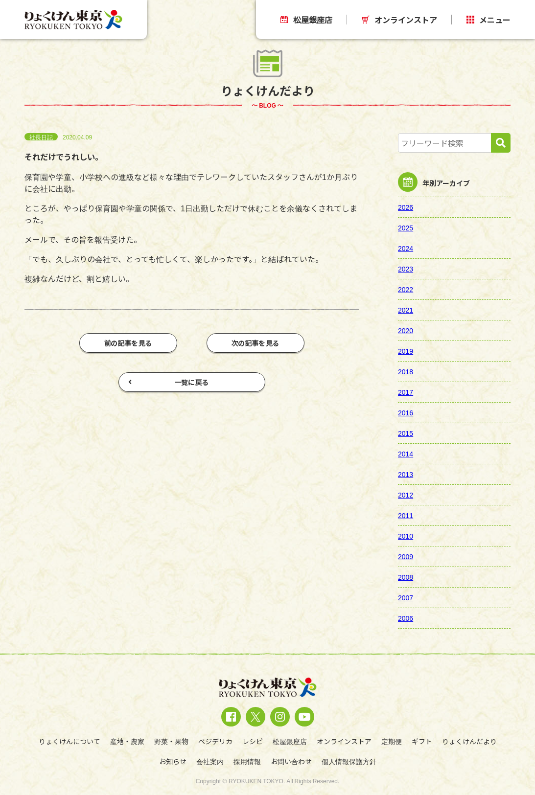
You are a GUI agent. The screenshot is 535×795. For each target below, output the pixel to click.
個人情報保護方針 (349, 761)
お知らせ (172, 761)
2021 (405, 310)
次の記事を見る (255, 343)
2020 (405, 330)
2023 (405, 268)
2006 (405, 618)
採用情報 (247, 761)
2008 (405, 577)
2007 (405, 597)
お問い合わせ (291, 761)
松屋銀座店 (306, 19)
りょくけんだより (469, 741)
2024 (405, 248)
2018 (405, 371)
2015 (405, 433)
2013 (405, 474)
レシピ (252, 741)
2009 (405, 556)
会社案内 (210, 761)
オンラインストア (399, 19)
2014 (405, 453)
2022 (405, 289)
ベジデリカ (215, 741)
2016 (405, 412)
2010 (405, 536)
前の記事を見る (128, 343)
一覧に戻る (168, 382)
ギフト (422, 741)
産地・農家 (127, 741)
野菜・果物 (171, 741)
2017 (405, 392)
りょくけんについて (69, 741)
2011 (405, 515)
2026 (405, 207)
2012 (405, 495)
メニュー (488, 19)
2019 (405, 351)
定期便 (391, 741)
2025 (405, 227)
